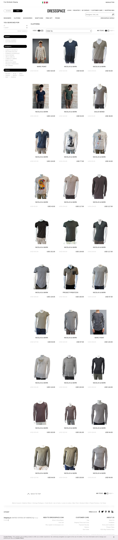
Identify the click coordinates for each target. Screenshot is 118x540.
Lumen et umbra (11, 58)
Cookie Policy (8, 536)
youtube (112, 511)
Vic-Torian (9, 65)
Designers (7, 18)
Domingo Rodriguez (12, 53)
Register (76, 10)
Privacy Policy (110, 527)
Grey (21, 73)
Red (6, 77)
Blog (104, 529)
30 (39, 30)
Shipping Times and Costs (81, 522)
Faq (88, 520)
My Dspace (85, 10)
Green (7, 75)
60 (42, 30)
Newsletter (110, 2)
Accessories (27, 18)
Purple (13, 77)
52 (4, 25)
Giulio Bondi (9, 55)
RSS (101, 529)
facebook (99, 511)
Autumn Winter (10, 42)
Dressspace (56, 11)
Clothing (17, 18)
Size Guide (86, 529)
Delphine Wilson (11, 51)
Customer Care (96, 10)
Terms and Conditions (108, 525)
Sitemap (6, 512)
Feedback (111, 522)
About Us (111, 520)
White (15, 75)
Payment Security (84, 525)
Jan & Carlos (10, 57)
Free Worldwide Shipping (11, 2)
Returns (86, 527)
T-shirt (6, 27)
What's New (39, 18)
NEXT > (112, 30)
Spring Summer (10, 40)
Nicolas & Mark (10, 62)
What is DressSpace (58, 520)
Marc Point (9, 60)
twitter (102, 511)
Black (22, 75)
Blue (14, 73)
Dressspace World (107, 18)
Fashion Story (110, 529)
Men (17, 10)
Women (8, 10)
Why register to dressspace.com (55, 525)
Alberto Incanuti (11, 50)
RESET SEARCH (22, 31)
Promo (57, 18)
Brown (7, 73)
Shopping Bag (109, 10)
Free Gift (49, 18)
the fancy (109, 511)
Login (69, 10)
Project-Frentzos (12, 64)
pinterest (105, 511)
